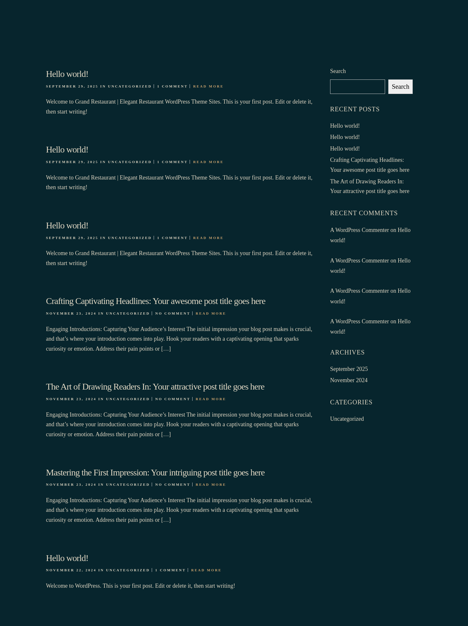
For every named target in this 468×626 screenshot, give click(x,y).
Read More (208, 86)
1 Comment (172, 86)
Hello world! (67, 74)
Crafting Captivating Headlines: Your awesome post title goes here (155, 301)
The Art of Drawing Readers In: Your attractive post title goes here (155, 386)
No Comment (172, 313)
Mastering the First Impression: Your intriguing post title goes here (155, 472)
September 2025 (349, 369)
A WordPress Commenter (359, 230)
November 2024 (348, 380)
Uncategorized (130, 86)
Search (338, 71)
